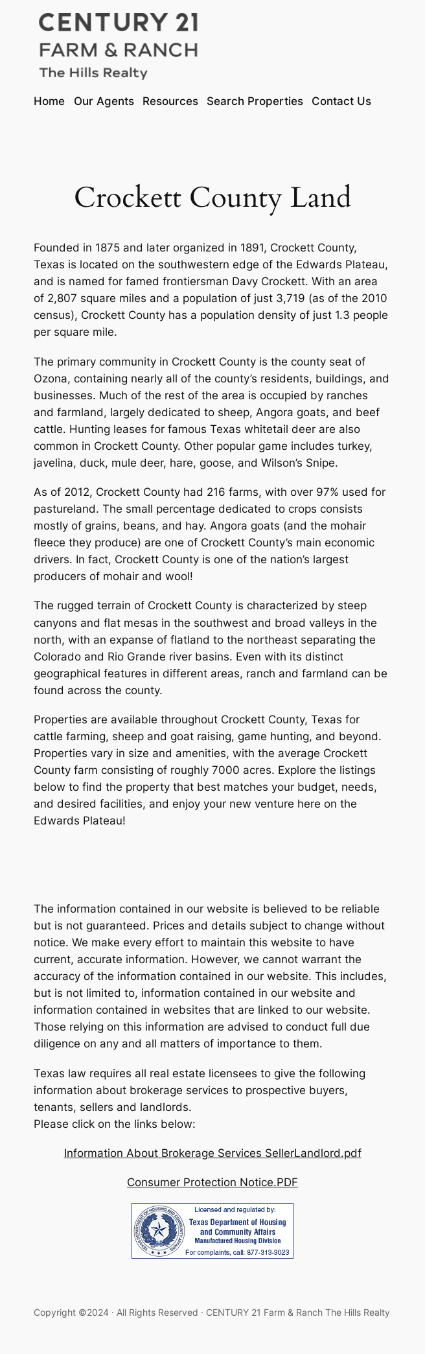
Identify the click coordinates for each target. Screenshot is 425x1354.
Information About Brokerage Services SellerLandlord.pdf (213, 1153)
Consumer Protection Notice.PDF (212, 1182)
